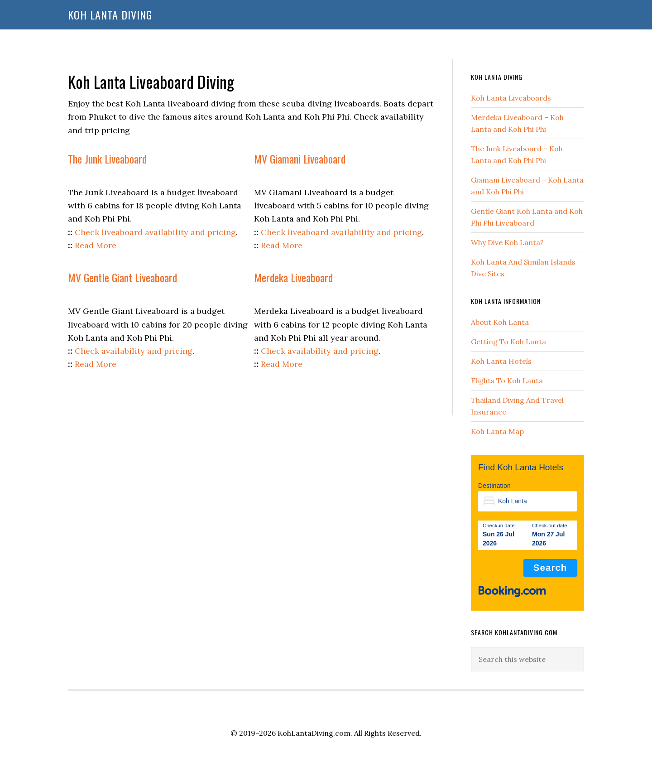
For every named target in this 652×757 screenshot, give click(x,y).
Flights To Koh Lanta (507, 380)
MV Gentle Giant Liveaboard (122, 277)
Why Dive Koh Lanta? (507, 242)
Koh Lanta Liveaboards (511, 97)
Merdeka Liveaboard (293, 277)
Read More (95, 245)
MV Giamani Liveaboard (299, 158)
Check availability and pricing (133, 351)
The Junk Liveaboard (107, 158)
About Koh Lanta (500, 322)
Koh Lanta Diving (110, 14)
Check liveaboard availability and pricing (155, 232)
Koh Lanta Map (497, 431)
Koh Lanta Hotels (501, 361)
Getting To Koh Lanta (508, 341)
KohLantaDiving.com (314, 733)
